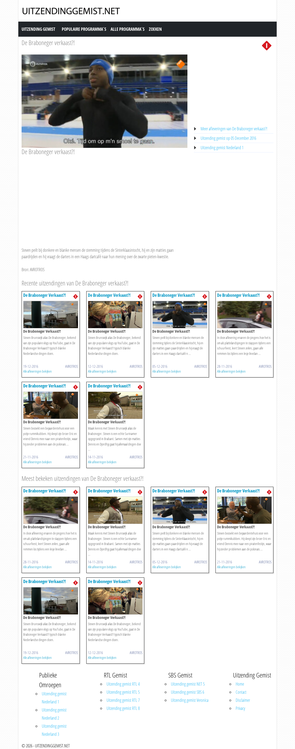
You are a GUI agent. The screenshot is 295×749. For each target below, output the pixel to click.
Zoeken (155, 29)
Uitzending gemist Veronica (189, 700)
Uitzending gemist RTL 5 (123, 692)
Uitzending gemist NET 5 (188, 684)
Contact (241, 692)
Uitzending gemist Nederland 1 (222, 148)
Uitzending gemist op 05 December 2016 (228, 138)
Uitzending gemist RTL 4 (123, 684)
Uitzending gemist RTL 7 (123, 700)
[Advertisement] (104, 196)
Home (240, 684)
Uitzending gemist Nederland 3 (54, 730)
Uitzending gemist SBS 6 (187, 692)
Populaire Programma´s (84, 29)
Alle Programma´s (128, 29)
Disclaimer (243, 700)
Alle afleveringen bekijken (37, 371)
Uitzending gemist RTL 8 (123, 708)
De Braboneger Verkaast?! (44, 295)
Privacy (240, 708)
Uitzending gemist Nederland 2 (54, 714)
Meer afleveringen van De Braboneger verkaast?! (234, 129)
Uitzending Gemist (38, 29)
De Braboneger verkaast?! (48, 42)
